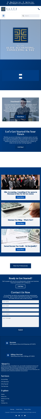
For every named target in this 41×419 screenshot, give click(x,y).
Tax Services (4, 386)
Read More (20, 117)
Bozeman (13, 342)
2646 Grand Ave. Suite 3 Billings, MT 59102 (23, 356)
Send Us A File (5, 398)
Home (2, 394)
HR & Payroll (4, 384)
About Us (3, 396)
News (2, 401)
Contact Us (4, 403)
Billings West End (16, 354)
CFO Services (5, 381)
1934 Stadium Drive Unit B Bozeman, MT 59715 (23, 344)
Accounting (4, 379)
